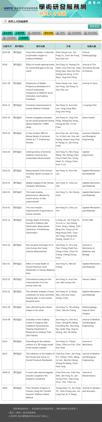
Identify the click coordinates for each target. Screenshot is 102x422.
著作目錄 (48, 33)
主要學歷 (20, 33)
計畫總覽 (23, 37)
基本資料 (7, 33)
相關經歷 (34, 33)
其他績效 (9, 37)
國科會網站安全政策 (66, 408)
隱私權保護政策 (20, 408)
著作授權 (91, 33)
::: (2, 20)
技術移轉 (74, 33)
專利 (61, 33)
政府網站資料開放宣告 (42, 408)
